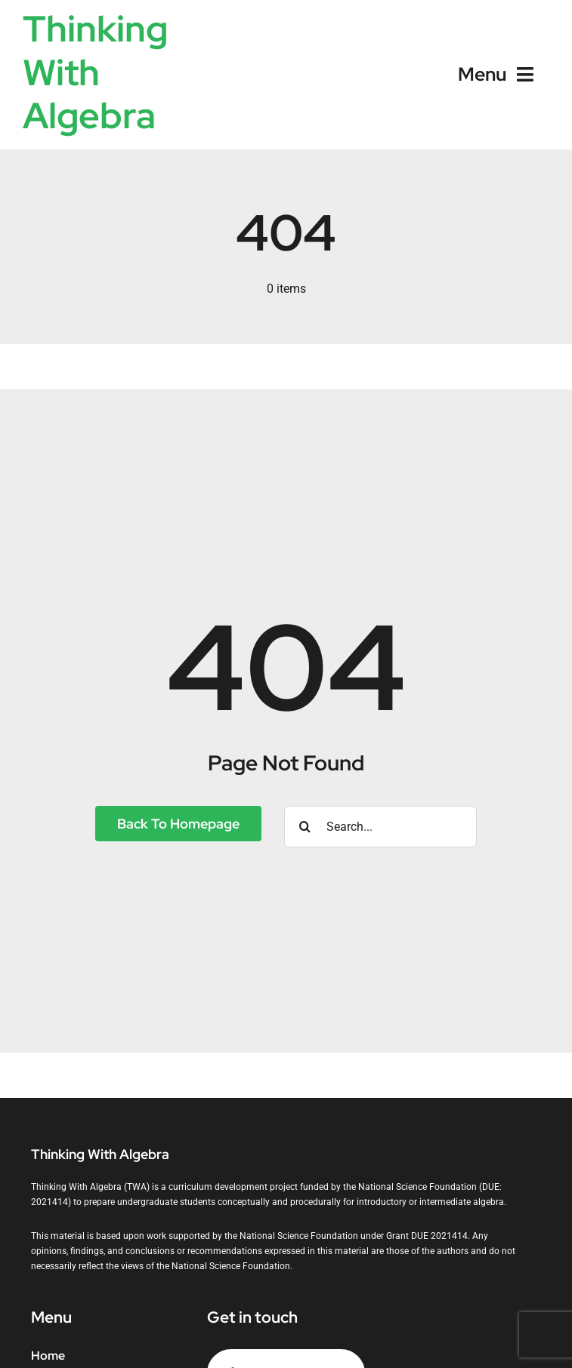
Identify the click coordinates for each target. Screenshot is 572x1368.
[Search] (305, 826)
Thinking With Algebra (95, 72)
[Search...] (380, 826)
